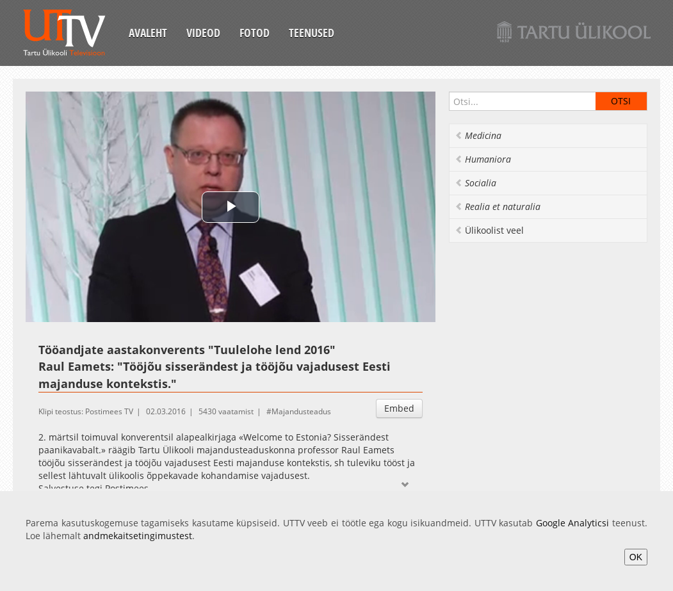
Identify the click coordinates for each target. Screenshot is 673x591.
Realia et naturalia (497, 206)
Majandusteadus (301, 411)
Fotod (254, 32)
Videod (203, 32)
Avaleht (148, 32)
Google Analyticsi (573, 523)
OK (635, 557)
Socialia (475, 183)
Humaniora (483, 159)
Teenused (311, 32)
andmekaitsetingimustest (137, 536)
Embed (399, 408)
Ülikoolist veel (489, 230)
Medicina (478, 135)
